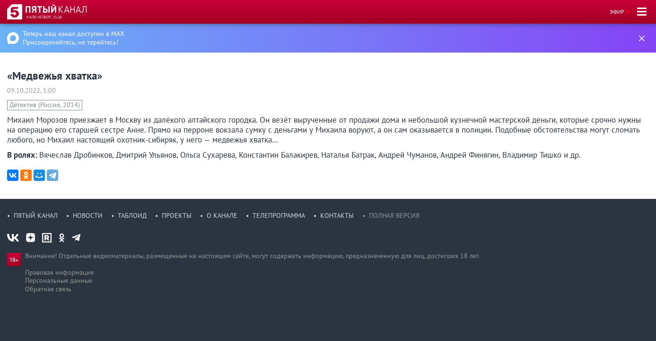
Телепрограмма (279, 215)
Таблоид (132, 215)
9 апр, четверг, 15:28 (43, 17)
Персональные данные (58, 280)
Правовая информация (59, 272)
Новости (88, 215)
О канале (222, 215)
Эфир (617, 11)
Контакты (337, 215)
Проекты (177, 215)
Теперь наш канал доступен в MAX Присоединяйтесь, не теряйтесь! (73, 37)
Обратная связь (48, 289)
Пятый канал (36, 215)
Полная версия (394, 215)
